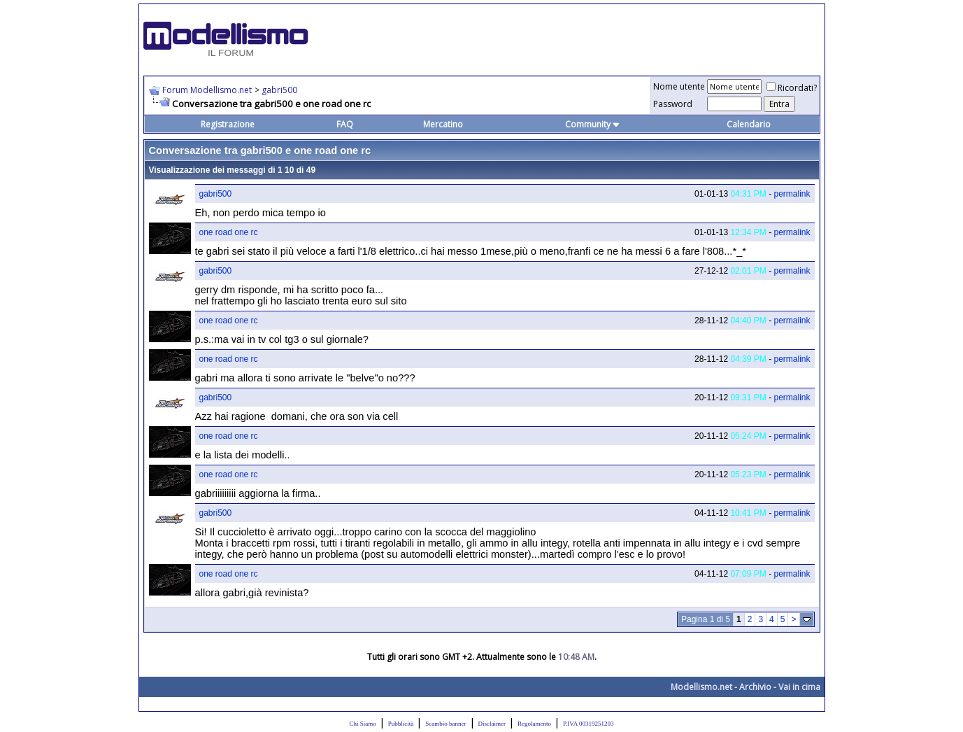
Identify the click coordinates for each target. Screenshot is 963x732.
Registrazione (228, 124)
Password (672, 104)
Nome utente (679, 86)
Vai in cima (799, 687)
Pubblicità (401, 723)
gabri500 (279, 90)
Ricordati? (791, 88)
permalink (791, 194)
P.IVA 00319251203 (588, 723)
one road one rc (228, 232)
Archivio (755, 687)
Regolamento (534, 723)
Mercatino (443, 124)
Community (592, 124)
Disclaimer (492, 723)
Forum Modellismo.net (207, 90)
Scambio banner (445, 723)
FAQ (344, 124)
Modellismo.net (701, 687)
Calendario (749, 124)
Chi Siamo (363, 723)
